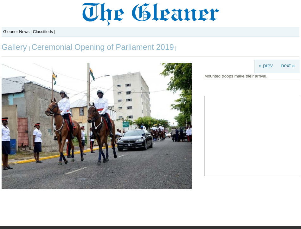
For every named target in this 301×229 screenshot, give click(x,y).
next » (288, 65)
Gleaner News (16, 31)
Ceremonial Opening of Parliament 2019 (102, 47)
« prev (266, 65)
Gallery (15, 47)
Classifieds (43, 31)
